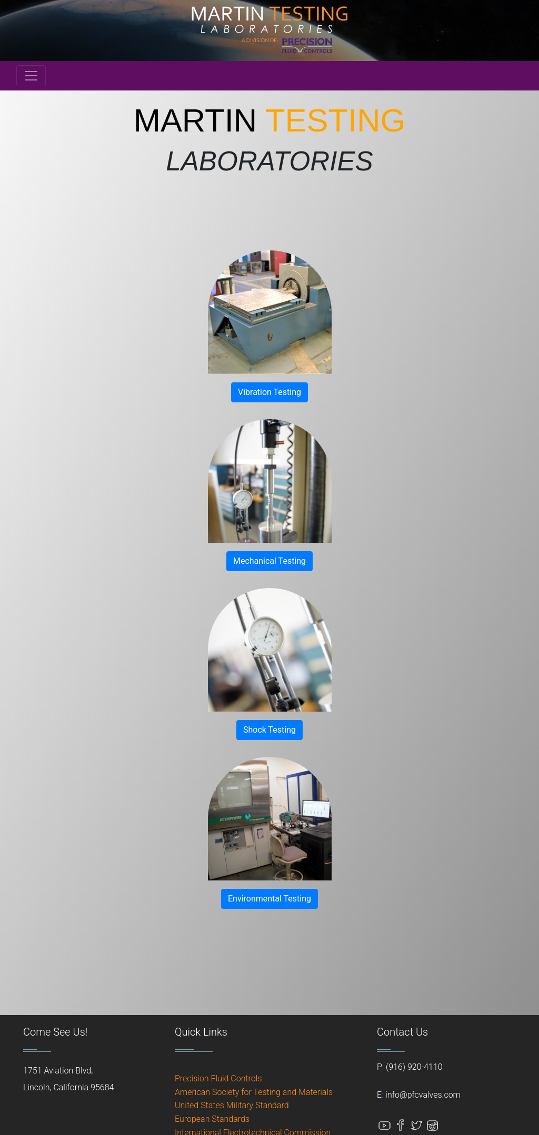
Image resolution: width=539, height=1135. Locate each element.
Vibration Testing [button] (269, 392)
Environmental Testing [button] (269, 899)
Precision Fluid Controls (218, 1078)
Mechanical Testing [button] (269, 561)
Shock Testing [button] (269, 730)
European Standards (212, 1119)
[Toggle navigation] (31, 75)
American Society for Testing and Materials (254, 1092)
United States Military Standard (232, 1105)
